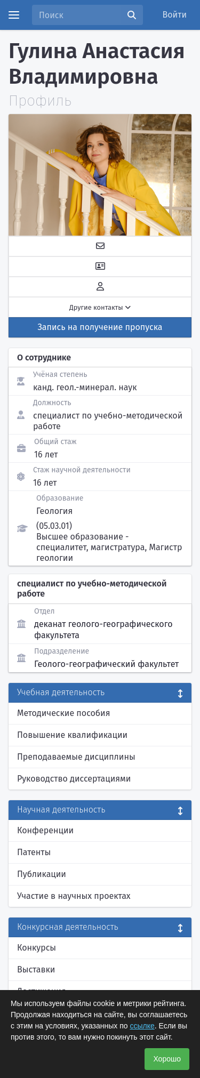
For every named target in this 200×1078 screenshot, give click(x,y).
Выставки (36, 969)
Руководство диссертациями (74, 779)
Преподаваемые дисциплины (76, 757)
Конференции (45, 830)
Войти (175, 15)
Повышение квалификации (72, 735)
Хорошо (167, 1059)
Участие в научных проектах (74, 896)
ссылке (142, 1025)
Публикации (41, 874)
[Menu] (13, 15)
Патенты (34, 852)
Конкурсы (36, 948)
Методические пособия (63, 713)
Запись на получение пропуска (100, 327)
